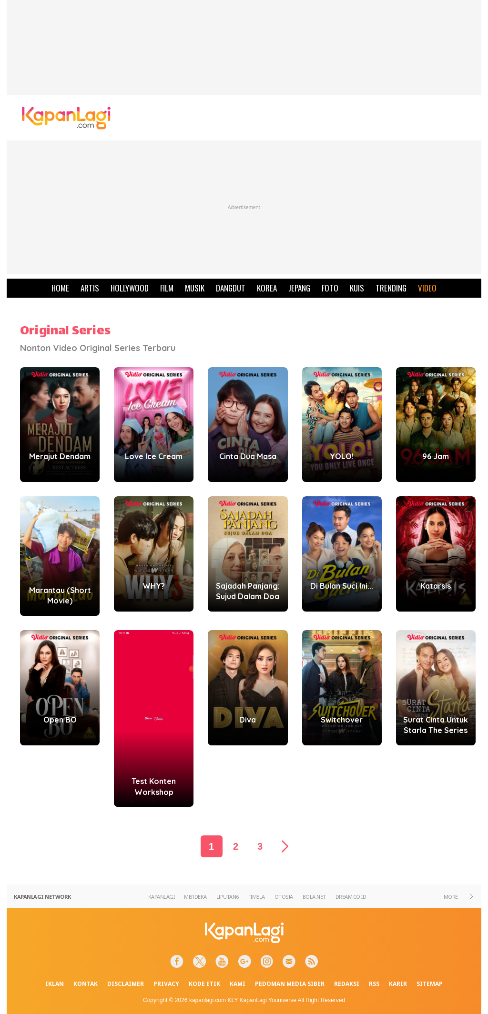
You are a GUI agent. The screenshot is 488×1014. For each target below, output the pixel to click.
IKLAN (54, 984)
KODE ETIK (204, 984)
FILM (166, 288)
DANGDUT (230, 288)
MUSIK (194, 288)
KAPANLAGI (161, 896)
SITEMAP (430, 984)
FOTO (330, 288)
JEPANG (299, 288)
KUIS (357, 288)
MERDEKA (195, 896)
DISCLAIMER (125, 984)
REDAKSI (346, 984)
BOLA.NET (314, 896)
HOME (60, 288)
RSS (374, 984)
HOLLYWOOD (130, 288)
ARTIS (90, 288)
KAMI (237, 984)
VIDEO (427, 288)
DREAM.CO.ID (351, 896)
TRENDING (391, 288)
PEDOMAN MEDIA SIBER (290, 984)
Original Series (65, 332)
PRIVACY (166, 984)
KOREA (267, 288)
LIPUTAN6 (227, 896)
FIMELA (256, 896)
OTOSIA (283, 896)
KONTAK (85, 984)
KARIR (398, 984)
